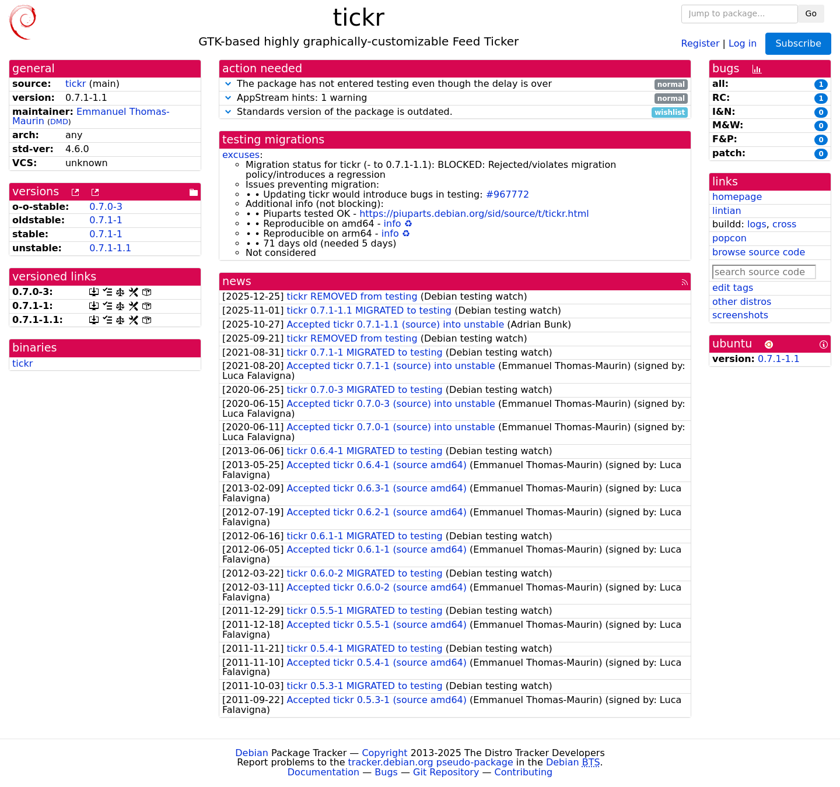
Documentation (323, 772)
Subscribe (798, 43)
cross (784, 224)
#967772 (507, 194)
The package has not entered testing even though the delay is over (455, 84)
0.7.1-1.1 (110, 248)
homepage (737, 196)
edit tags (732, 287)
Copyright (384, 752)
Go (811, 13)
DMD (59, 121)
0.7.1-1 (106, 220)
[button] (228, 83)
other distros (741, 301)
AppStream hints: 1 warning (455, 98)
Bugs (386, 772)
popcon (729, 238)
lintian (726, 210)
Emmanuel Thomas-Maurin (91, 116)
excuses (241, 154)
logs (756, 224)
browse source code (758, 252)
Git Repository (446, 772)
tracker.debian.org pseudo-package (430, 762)
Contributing (524, 772)
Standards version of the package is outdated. (455, 112)
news (236, 281)
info (392, 223)
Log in (743, 42)
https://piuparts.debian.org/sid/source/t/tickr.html (474, 213)
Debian (251, 752)
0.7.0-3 (106, 206)
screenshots (740, 315)
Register (700, 42)
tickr (75, 83)
